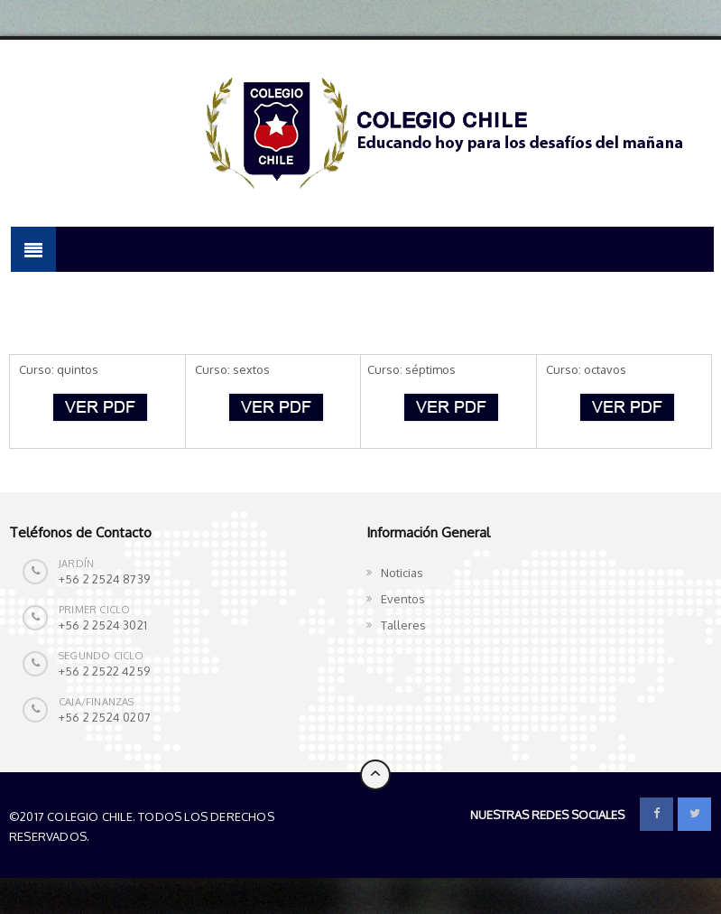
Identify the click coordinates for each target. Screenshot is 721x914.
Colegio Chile (135, 836)
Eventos (403, 599)
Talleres (403, 625)
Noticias (402, 572)
